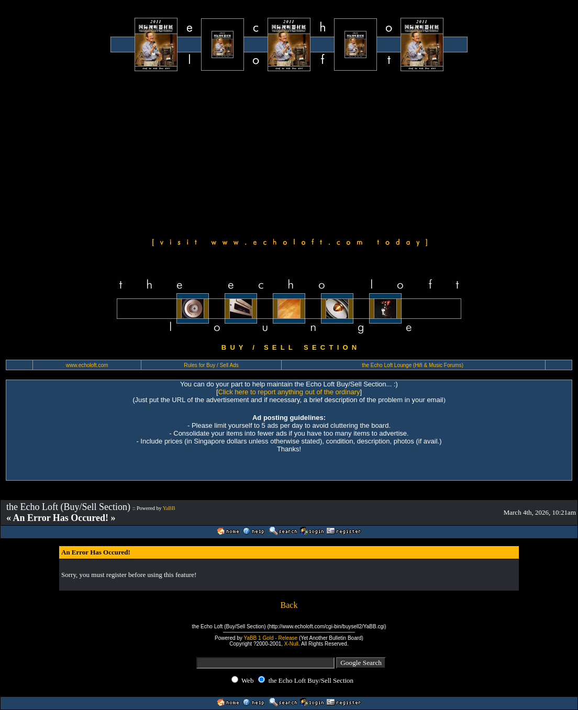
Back (289, 605)
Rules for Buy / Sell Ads (211, 365)
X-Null (291, 644)
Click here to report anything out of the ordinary (289, 392)
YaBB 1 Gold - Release (270, 638)
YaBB (169, 508)
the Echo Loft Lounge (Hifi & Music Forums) (412, 365)
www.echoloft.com (87, 365)
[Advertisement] (289, 153)
